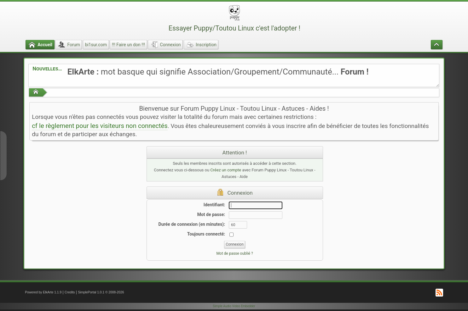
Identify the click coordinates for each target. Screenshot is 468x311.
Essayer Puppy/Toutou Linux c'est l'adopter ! (234, 28)
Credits (70, 292)
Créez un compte (225, 170)
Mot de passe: (211, 214)
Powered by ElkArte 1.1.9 (43, 292)
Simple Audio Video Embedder (234, 306)
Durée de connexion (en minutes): (192, 224)
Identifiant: (214, 204)
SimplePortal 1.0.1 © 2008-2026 (101, 292)
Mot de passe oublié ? (234, 253)
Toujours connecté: (206, 233)
